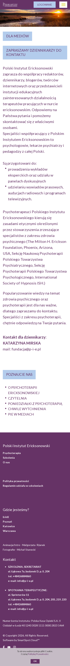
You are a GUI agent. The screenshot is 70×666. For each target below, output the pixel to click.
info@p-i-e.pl (25, 580)
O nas (6, 462)
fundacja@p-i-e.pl (26, 349)
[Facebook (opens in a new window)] (4, 647)
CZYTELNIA (17, 398)
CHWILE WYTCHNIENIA (27, 409)
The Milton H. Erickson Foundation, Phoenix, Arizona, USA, (34, 247)
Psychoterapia (12, 453)
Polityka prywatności (16, 481)
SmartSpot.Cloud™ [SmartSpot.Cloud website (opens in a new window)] (28, 640)
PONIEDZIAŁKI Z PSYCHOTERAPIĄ (35, 404)
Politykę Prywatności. (38, 654)
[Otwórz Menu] (63, 4)
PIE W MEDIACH (21, 414)
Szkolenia (9, 457)
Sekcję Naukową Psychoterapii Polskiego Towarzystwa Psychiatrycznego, (33, 259)
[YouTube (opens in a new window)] (8, 647)
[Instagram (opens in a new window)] (14, 647)
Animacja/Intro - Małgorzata (24, 545)
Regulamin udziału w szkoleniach (23, 485)
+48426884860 (22, 576)
